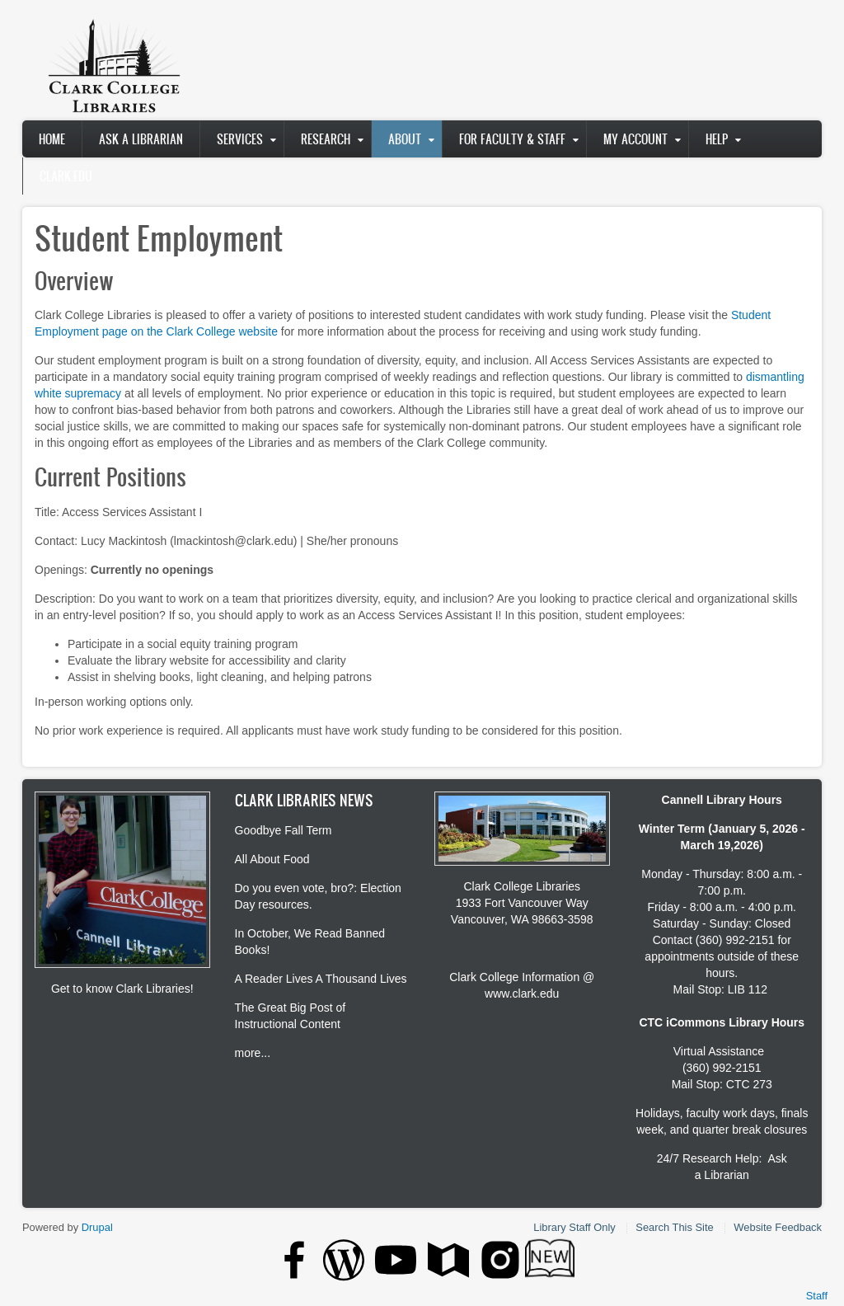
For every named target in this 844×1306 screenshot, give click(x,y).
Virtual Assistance (718, 1051)
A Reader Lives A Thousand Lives (321, 978)
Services (240, 139)
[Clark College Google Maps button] (448, 1259)
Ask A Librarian (141, 139)
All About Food (272, 859)
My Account (635, 139)
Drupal (97, 1227)
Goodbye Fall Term (283, 830)
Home (52, 139)
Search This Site (674, 1227)
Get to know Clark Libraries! (122, 988)
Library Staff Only (574, 1227)
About (404, 139)
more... (253, 1052)
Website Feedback (778, 1227)
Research (325, 139)
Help (717, 139)
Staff (817, 1296)
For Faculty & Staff (512, 139)
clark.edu (66, 176)
